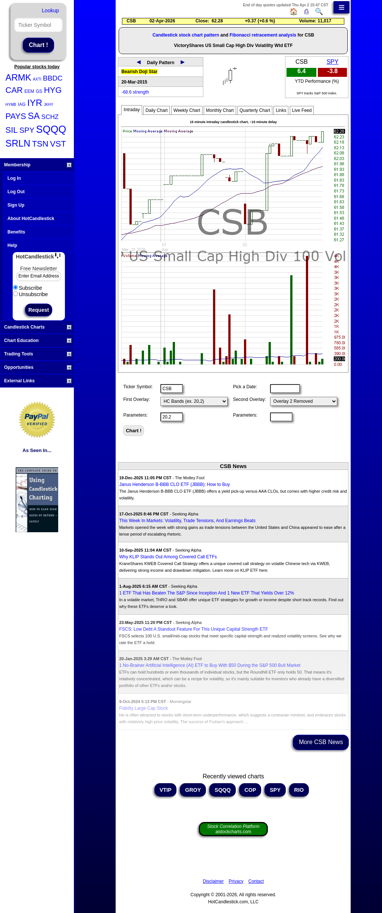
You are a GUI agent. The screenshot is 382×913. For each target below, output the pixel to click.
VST (58, 143)
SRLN (18, 143)
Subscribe (27, 288)
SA (34, 116)
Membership (38, 164)
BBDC (53, 78)
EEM (29, 91)
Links (281, 110)
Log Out (16, 191)
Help (12, 245)
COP (250, 790)
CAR (14, 90)
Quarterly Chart (254, 110)
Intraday (131, 109)
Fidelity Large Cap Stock (143, 708)
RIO (299, 790)
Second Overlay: (249, 399)
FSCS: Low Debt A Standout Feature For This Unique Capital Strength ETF (193, 629)
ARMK (18, 77)
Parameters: (135, 415)
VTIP (165, 790)
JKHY (48, 105)
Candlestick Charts (38, 327)
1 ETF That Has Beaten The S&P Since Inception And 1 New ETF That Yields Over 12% (206, 593)
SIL (12, 130)
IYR (34, 103)
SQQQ (51, 129)
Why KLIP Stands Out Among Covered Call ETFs (168, 556)
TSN (40, 143)
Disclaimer (213, 881)
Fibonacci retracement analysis (262, 35)
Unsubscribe (30, 294)
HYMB (11, 105)
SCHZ (50, 116)
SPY (26, 130)
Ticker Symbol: (138, 386)
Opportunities (38, 367)
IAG (22, 104)
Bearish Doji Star (139, 71)
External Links (38, 380)
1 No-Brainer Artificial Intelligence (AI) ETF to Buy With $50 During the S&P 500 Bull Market (209, 665)
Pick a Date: (245, 386)
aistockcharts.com (233, 829)
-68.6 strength (135, 92)
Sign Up (15, 205)
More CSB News (321, 742)
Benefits (16, 232)
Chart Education (38, 340)
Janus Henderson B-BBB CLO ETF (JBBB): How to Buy (174, 484)
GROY (193, 790)
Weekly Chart (186, 110)
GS (39, 91)
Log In (14, 178)
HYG (53, 90)
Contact (256, 881)
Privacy (236, 881)
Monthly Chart (220, 110)
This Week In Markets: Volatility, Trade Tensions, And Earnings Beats (187, 520)
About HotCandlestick (30, 218)
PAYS (16, 116)
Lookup (50, 10)
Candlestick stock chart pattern (186, 35)
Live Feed (302, 110)
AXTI (37, 79)
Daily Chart (156, 110)
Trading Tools (38, 354)
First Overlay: (136, 399)
